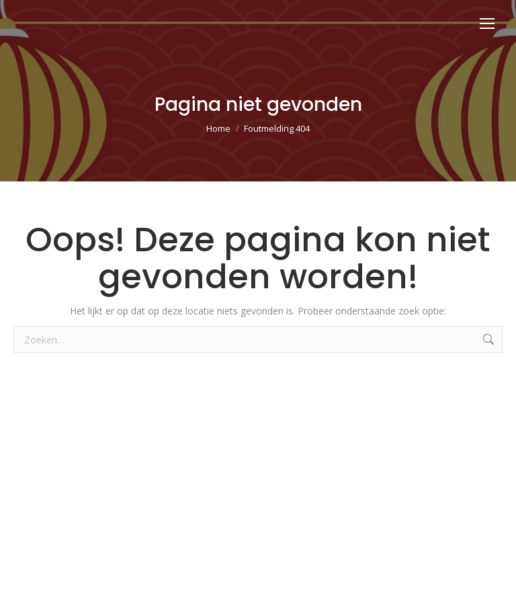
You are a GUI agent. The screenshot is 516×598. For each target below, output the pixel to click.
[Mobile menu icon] (487, 23)
